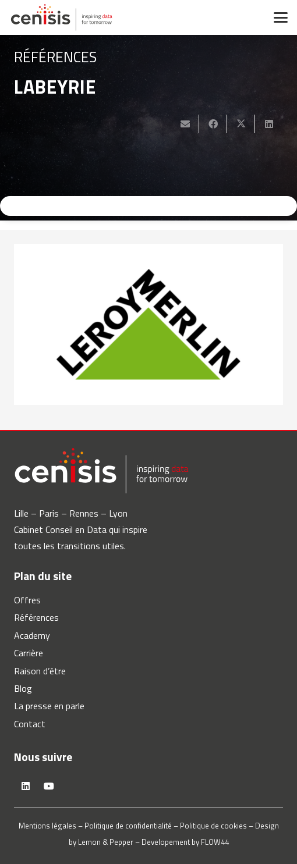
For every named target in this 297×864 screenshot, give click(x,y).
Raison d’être (40, 671)
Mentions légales (47, 825)
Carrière (28, 653)
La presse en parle (49, 706)
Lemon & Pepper (105, 842)
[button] (280, 17)
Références (36, 617)
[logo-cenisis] (61, 17)
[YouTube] (49, 786)
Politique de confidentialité (128, 825)
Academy (32, 635)
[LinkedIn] (25, 786)
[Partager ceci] (213, 124)
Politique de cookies (213, 825)
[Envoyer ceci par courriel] (185, 124)
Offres (27, 600)
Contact (29, 724)
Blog (23, 688)
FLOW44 (215, 842)
